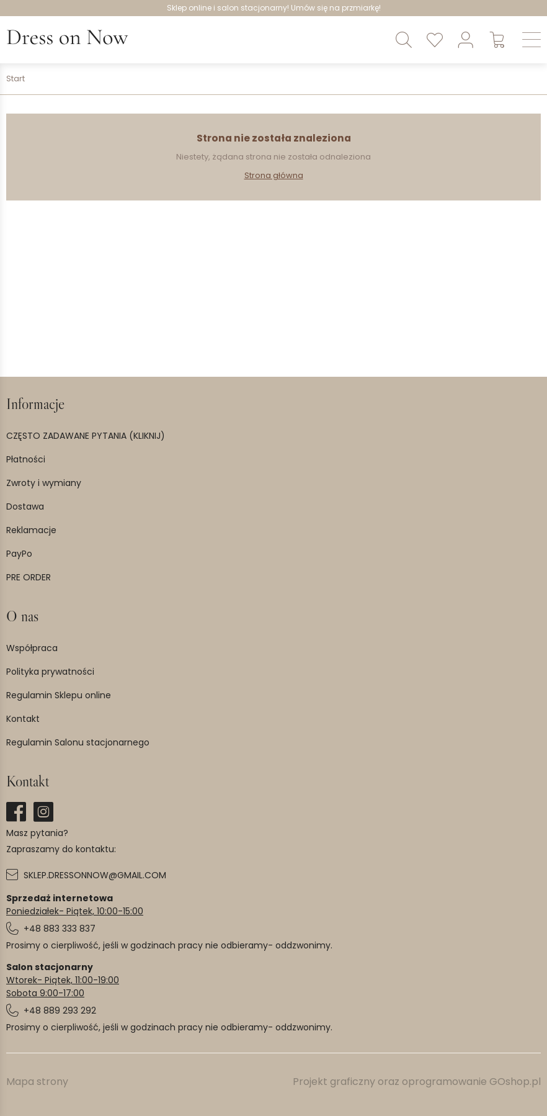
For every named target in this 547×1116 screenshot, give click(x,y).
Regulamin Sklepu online (58, 695)
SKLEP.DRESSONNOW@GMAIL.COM (95, 875)
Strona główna (273, 175)
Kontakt (23, 719)
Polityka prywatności (50, 671)
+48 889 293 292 (60, 1010)
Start (15, 79)
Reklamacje (31, 530)
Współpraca (32, 648)
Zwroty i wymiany (43, 483)
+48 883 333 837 (60, 928)
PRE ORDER (28, 577)
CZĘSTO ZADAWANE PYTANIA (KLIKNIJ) (85, 436)
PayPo (19, 553)
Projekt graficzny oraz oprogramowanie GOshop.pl (417, 1081)
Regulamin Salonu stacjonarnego (77, 742)
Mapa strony (37, 1081)
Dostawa (25, 506)
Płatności (25, 459)
